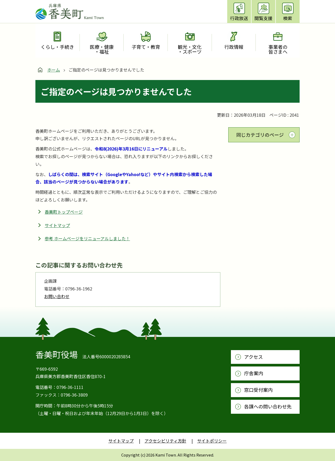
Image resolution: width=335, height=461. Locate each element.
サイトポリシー (212, 441)
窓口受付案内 (258, 389)
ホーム (53, 70)
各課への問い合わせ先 (268, 406)
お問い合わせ (56, 296)
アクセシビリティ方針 (165, 441)
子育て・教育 (146, 46)
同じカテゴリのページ (260, 134)
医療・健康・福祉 (102, 49)
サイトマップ (57, 225)
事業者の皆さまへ (277, 49)
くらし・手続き (57, 46)
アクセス (253, 356)
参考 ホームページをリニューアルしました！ (87, 238)
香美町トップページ (64, 212)
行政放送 (239, 18)
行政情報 (233, 46)
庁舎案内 (253, 373)
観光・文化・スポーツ (190, 49)
